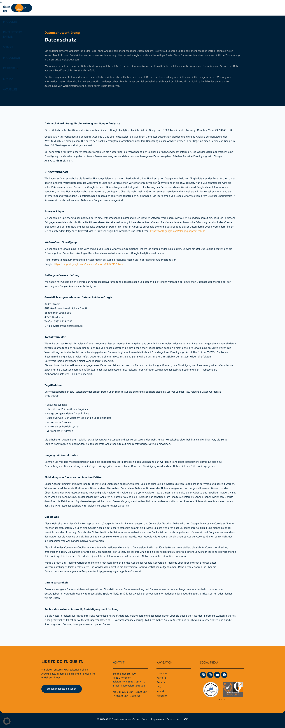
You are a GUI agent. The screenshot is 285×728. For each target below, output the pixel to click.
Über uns (49, 7)
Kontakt (170, 7)
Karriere (152, 8)
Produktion (133, 7)
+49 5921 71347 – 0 (133, 681)
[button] (219, 699)
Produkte (67, 8)
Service (117, 7)
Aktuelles (186, 7)
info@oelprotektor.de (133, 685)
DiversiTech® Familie (93, 7)
